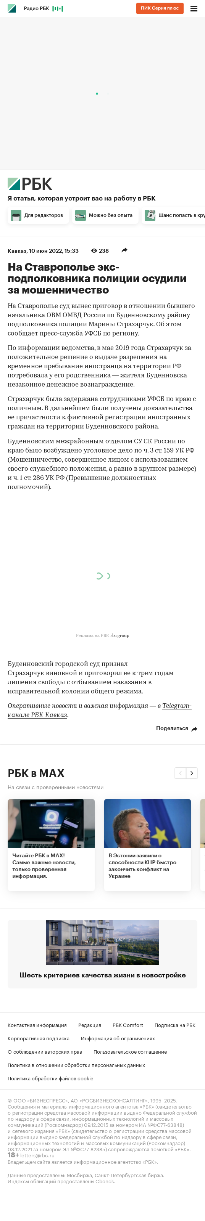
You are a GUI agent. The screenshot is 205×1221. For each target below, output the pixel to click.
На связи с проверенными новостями (55, 786)
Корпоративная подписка (38, 1037)
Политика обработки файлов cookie (51, 1077)
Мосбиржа (79, 1174)
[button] (180, 773)
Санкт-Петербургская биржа (129, 1174)
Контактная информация (37, 1024)
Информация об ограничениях (118, 1037)
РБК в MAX (36, 773)
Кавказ (17, 251)
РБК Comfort (128, 1024)
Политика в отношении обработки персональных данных (76, 1064)
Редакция (89, 1024)
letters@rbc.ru (37, 1154)
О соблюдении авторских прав (45, 1051)
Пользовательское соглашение (130, 1051)
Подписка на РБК (175, 1024)
